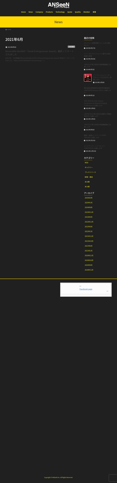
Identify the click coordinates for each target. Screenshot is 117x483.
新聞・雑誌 (89, 177)
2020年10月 (89, 260)
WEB (86, 162)
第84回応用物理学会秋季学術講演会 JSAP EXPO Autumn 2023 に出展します (97, 90)
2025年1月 (88, 202)
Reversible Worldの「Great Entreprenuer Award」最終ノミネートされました (39, 52)
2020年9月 (88, 265)
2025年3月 (88, 198)
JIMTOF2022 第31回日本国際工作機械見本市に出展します (97, 115)
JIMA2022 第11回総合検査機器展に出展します (97, 125)
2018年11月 (89, 270)
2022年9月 (88, 226)
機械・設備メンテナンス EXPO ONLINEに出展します (95, 136)
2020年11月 (89, 255)
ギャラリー (89, 167)
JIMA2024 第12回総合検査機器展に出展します (97, 65)
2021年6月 (88, 246)
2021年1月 (88, 250)
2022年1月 (88, 231)
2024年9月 (88, 207)
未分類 (71, 47)
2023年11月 (89, 212)
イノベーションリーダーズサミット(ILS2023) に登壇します (102, 77)
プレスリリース (90, 172)
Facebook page (86, 289)
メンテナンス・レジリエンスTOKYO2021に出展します (94, 147)
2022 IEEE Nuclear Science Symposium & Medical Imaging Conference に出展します (95, 103)
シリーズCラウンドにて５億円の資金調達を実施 (97, 55)
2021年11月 (89, 236)
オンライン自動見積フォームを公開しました (97, 44)
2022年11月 (89, 222)
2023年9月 (88, 217)
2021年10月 (89, 241)
